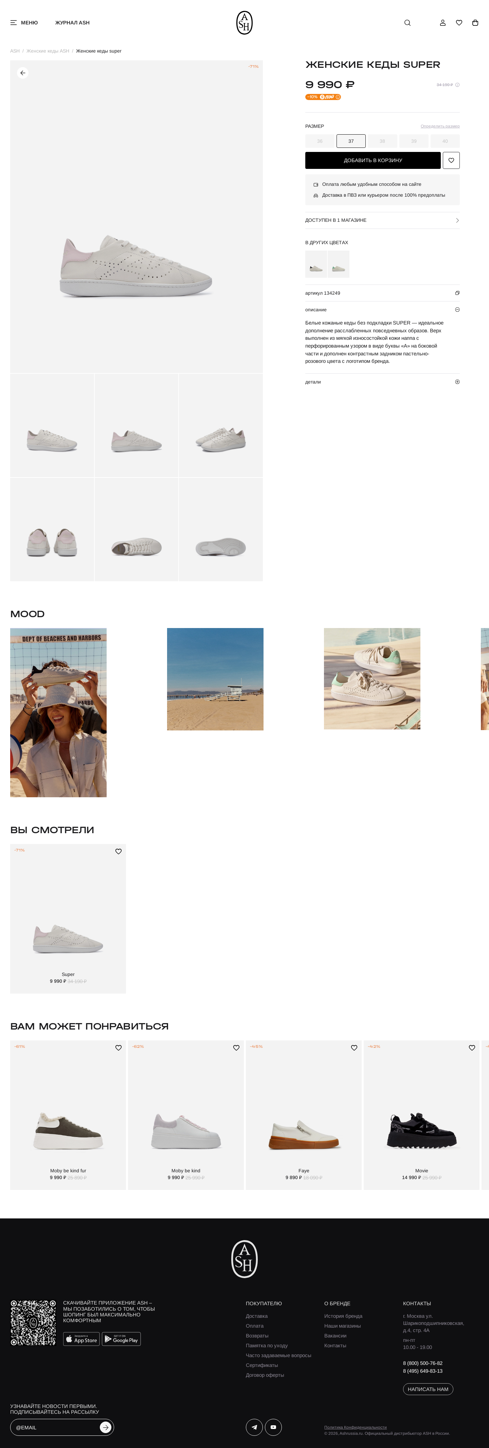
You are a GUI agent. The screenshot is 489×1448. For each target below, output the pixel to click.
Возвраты (257, 1335)
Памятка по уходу (267, 1345)
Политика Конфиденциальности (355, 1427)
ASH (15, 51)
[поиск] (407, 22)
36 (320, 141)
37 (351, 141)
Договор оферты (265, 1375)
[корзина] (475, 22)
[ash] (244, 23)
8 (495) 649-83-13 (422, 1371)
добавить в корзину (373, 160)
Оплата (255, 1326)
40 (445, 141)
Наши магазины (342, 1326)
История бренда (343, 1316)
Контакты (335, 1345)
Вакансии (335, 1335)
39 (414, 141)
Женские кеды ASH (47, 51)
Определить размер (440, 126)
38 (382, 141)
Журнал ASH (72, 22)
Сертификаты (262, 1365)
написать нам (428, 1389)
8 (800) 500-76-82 (422, 1363)
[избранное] (459, 22)
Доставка (257, 1316)
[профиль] (442, 22)
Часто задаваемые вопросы (278, 1355)
